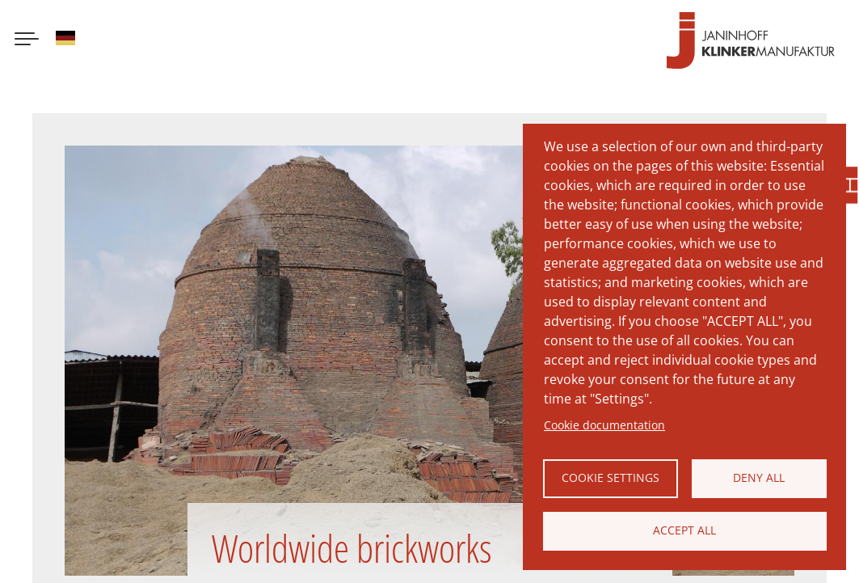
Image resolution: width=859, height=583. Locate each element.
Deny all (759, 477)
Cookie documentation (604, 425)
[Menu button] (26, 40)
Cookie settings (610, 477)
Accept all (684, 530)
